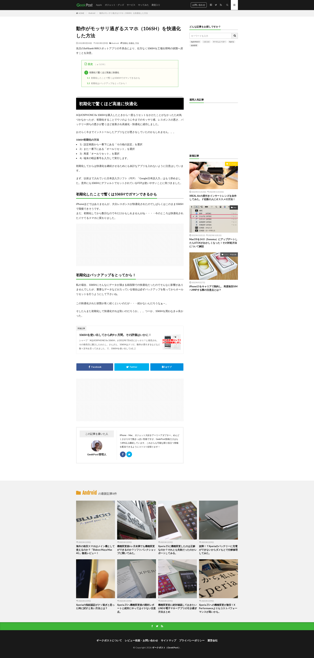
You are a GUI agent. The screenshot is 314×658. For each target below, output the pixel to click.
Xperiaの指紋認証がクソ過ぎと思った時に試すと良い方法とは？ (95, 606)
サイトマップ (168, 640)
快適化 (131, 43)
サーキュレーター (219, 42)
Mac (234, 207)
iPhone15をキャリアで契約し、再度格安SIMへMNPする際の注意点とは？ (213, 288)
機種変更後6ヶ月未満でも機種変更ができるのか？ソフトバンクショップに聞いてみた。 (136, 550)
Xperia (231, 42)
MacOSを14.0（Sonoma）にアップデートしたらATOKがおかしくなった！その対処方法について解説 (213, 243)
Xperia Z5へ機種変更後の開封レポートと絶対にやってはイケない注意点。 (136, 608)
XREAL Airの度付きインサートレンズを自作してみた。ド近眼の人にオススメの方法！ (212, 197)
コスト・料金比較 (230, 254)
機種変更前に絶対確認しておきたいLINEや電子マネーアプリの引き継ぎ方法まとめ (177, 608)
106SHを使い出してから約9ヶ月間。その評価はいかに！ (115, 334)
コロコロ (206, 42)
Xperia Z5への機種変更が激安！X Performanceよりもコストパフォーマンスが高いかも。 (218, 608)
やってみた (143, 5)
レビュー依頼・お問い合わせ (141, 640)
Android (91, 13)
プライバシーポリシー (192, 640)
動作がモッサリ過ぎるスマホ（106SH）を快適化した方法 (124, 13)
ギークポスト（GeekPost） (166, 647)
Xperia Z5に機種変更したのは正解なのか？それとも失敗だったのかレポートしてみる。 (177, 550)
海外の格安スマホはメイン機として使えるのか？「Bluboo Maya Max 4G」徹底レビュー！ (95, 550)
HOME (81, 13)
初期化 (125, 43)
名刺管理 (194, 45)
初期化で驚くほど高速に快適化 (101, 73)
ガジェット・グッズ (114, 5)
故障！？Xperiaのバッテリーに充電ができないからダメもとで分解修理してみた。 (218, 550)
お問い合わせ (198, 5)
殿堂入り (156, 5)
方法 (137, 43)
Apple (99, 5)
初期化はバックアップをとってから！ (107, 83)
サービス (131, 5)
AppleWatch (195, 42)
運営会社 (212, 640)
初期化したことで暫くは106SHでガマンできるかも (113, 78)
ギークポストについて (109, 640)
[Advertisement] (163, 243)
